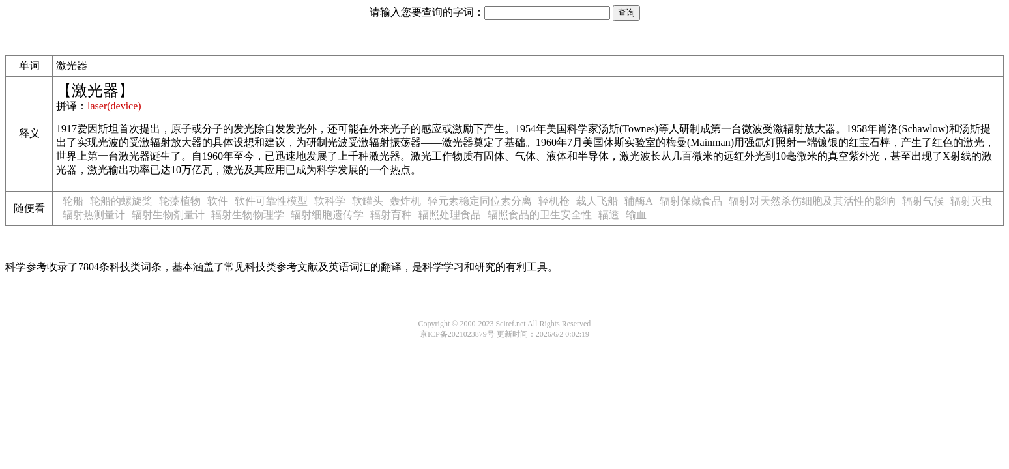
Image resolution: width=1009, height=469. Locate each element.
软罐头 (367, 200)
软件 (217, 200)
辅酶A (638, 200)
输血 (636, 214)
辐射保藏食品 (691, 200)
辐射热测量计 (94, 214)
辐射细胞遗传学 (327, 214)
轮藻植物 (180, 200)
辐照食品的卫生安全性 (540, 214)
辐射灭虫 (971, 200)
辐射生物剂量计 (168, 214)
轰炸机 (405, 200)
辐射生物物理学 (247, 214)
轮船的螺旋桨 (121, 200)
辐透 (608, 214)
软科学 (329, 200)
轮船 (73, 200)
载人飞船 (597, 200)
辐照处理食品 (449, 214)
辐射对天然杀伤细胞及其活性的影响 (812, 200)
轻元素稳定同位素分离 (480, 200)
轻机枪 (554, 200)
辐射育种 (391, 214)
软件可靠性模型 (271, 200)
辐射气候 (923, 200)
